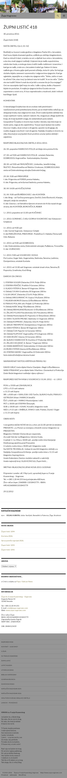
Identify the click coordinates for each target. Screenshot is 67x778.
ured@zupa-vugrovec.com (17, 608)
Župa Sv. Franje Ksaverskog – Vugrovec (16, 597)
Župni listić (6, 661)
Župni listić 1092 (8, 550)
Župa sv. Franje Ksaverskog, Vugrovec (26, 773)
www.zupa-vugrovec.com (16, 610)
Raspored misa (7, 642)
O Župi (3, 651)
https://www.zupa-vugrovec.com (51, 773)
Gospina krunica (8, 679)
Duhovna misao (7, 684)
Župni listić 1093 (8, 545)
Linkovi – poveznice (9, 703)
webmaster (13, 775)
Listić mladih (6, 665)
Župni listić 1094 (8, 531)
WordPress (22, 775)
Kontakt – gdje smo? (9, 647)
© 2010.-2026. (7, 773)
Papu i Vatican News (25, 581)
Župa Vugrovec (9, 15)
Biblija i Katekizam (8, 675)
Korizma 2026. (7, 536)
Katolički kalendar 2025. (11, 689)
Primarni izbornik (64, 16)
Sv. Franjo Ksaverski (9, 656)
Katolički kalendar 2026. (11, 693)
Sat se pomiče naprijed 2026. (12, 540)
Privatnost (4, 775)
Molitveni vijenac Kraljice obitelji (15, 698)
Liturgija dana (7, 670)
